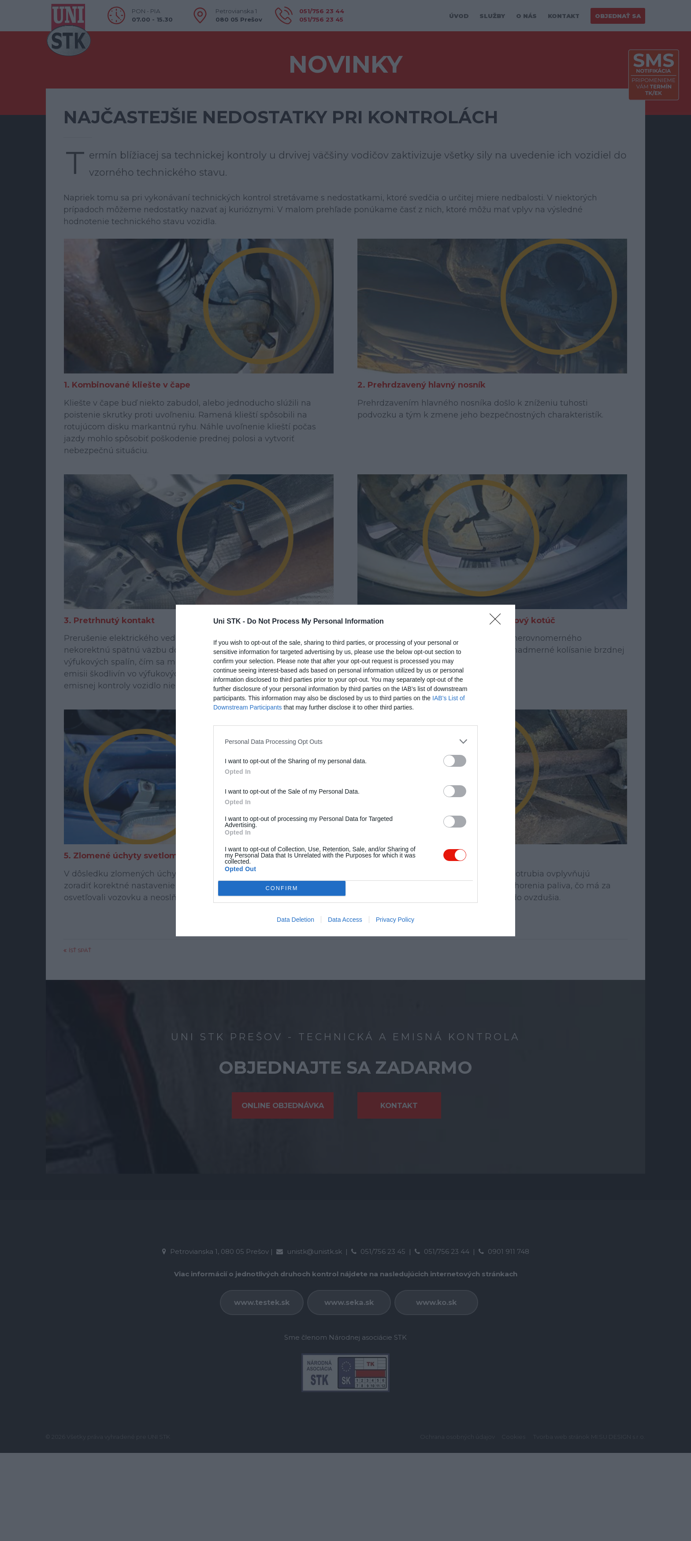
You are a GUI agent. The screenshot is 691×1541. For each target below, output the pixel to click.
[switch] (454, 761)
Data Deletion (295, 919)
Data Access (345, 919)
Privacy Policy (395, 919)
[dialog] (345, 770)
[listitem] (345, 741)
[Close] (498, 621)
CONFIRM (281, 888)
